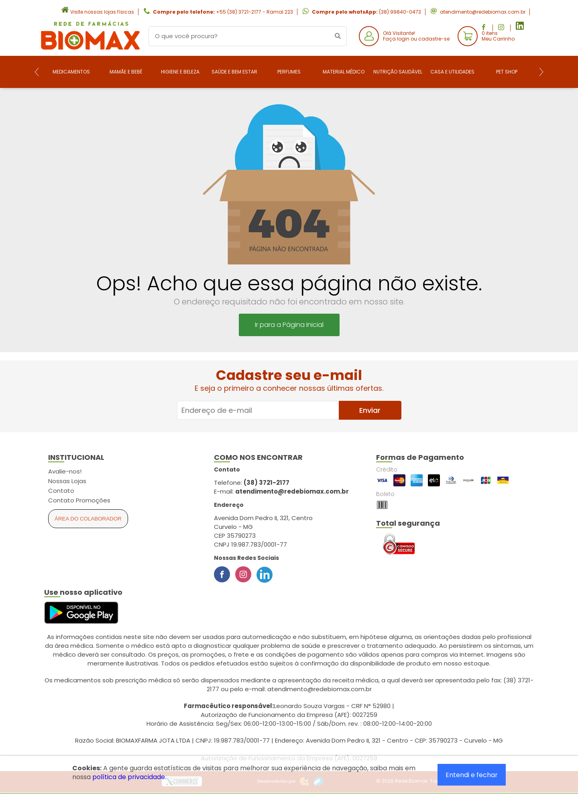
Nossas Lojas (67, 481)
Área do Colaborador (88, 519)
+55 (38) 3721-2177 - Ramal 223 (254, 11)
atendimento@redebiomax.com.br (482, 11)
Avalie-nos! (64, 471)
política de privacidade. (129, 777)
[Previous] (36, 72)
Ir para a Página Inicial (289, 324)
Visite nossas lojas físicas (102, 11)
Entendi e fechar (472, 775)
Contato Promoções (79, 500)
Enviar (370, 410)
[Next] (541, 72)
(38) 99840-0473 (400, 11)
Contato (61, 490)
